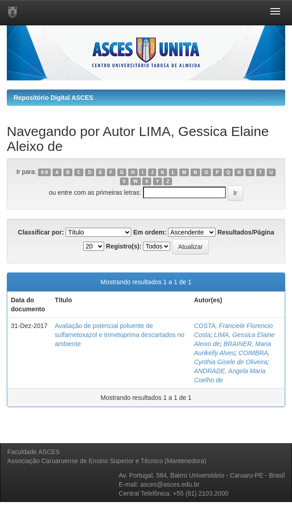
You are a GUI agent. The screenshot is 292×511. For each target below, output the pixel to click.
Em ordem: (149, 232)
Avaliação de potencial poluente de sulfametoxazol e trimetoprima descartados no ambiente (119, 334)
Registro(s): (124, 246)
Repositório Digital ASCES (53, 97)
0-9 (44, 172)
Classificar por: (41, 232)
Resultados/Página (245, 232)
